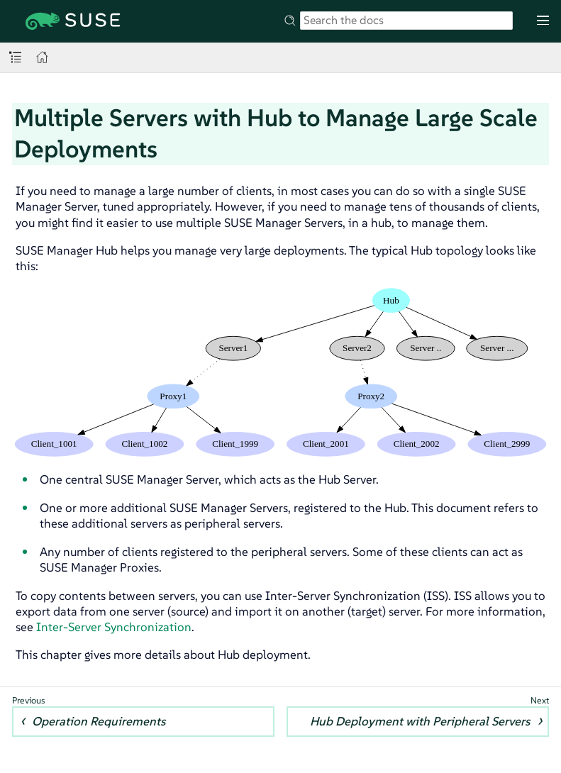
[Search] (406, 20)
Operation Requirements (98, 721)
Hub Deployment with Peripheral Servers (420, 721)
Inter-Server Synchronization (113, 627)
